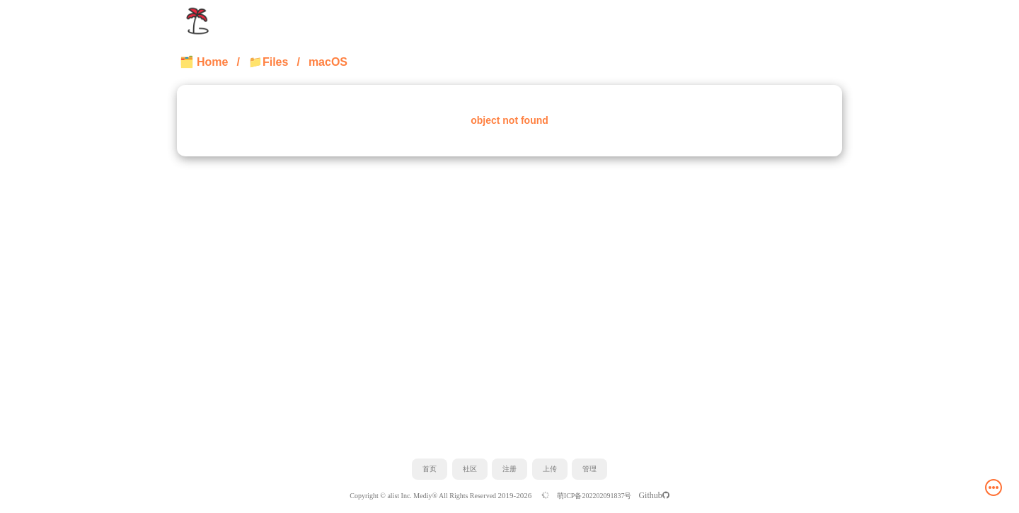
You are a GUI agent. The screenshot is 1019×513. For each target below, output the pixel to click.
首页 (429, 469)
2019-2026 (516, 495)
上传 (550, 469)
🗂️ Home (204, 62)
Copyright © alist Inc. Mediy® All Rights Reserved (423, 496)
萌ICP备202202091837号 (594, 496)
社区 (470, 469)
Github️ (653, 495)
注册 (509, 469)
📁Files (268, 62)
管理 (589, 469)
